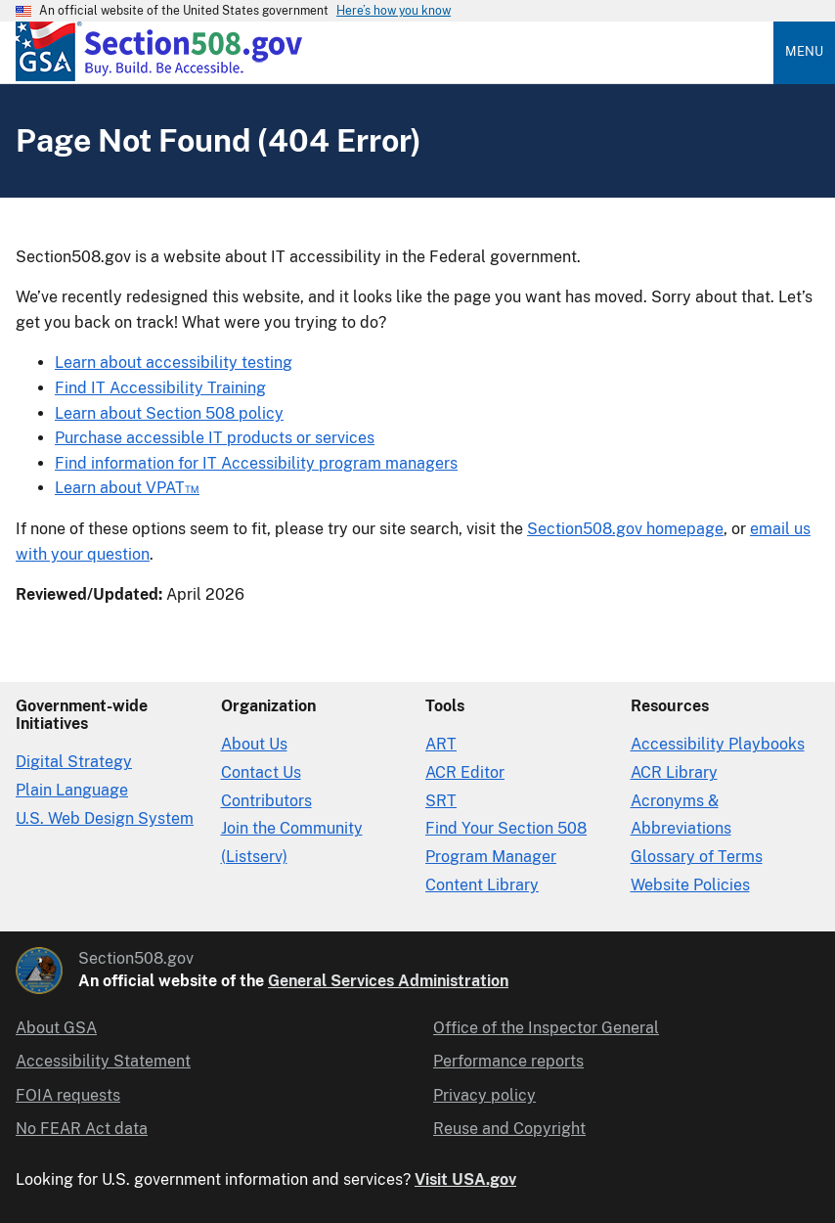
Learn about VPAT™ (127, 487)
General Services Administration (388, 981)
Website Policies (690, 885)
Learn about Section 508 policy (169, 413)
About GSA (56, 1028)
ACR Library (674, 772)
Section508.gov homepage (625, 529)
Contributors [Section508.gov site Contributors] (266, 801)
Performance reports (508, 1061)
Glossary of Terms (697, 856)
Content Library (482, 885)
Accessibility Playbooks (718, 744)
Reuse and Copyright (509, 1128)
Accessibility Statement (103, 1061)
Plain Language (72, 790)
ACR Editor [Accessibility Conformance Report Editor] (465, 772)
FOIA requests (68, 1095)
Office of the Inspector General (546, 1028)
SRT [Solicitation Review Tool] (441, 801)
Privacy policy (484, 1095)
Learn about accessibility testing (173, 362)
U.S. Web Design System (105, 818)
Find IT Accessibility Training (160, 388)
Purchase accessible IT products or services (214, 438)
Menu (804, 51)
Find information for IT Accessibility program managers (256, 463)
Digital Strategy (74, 761)
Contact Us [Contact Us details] (261, 772)
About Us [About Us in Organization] (254, 744)
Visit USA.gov (465, 1179)
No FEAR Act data (82, 1128)
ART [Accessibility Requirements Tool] (441, 744)
